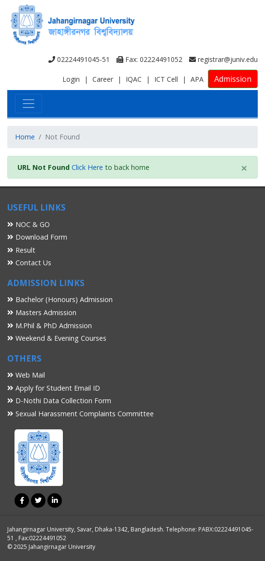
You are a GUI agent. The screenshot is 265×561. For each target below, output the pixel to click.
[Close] (244, 168)
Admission (232, 79)
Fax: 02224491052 (149, 59)
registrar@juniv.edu (223, 59)
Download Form (37, 237)
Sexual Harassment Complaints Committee (80, 413)
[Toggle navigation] (28, 103)
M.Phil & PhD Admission (49, 325)
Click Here (87, 167)
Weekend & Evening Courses (56, 338)
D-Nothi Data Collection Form (59, 400)
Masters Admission (41, 312)
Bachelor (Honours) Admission (60, 299)
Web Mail (26, 374)
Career (102, 79)
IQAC (134, 79)
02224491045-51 (79, 59)
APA (197, 79)
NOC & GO (28, 224)
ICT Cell (166, 79)
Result (21, 250)
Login (71, 79)
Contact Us (29, 262)
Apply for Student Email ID (53, 388)
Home (25, 136)
